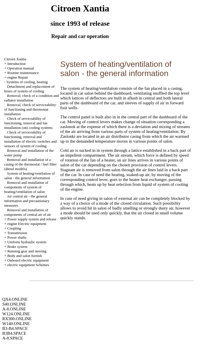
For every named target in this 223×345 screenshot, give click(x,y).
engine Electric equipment (26, 224)
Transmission (17, 233)
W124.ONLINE (16, 314)
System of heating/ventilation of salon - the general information (29, 175)
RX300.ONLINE (17, 318)
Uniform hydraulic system (26, 242)
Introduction (16, 63)
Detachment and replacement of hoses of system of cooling (29, 88)
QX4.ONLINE (15, 299)
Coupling (14, 228)
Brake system (17, 246)
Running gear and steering (26, 251)
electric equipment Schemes (28, 265)
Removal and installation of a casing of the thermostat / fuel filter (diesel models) (30, 164)
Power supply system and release (31, 219)
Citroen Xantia (15, 59)
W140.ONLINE (16, 323)
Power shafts (16, 237)
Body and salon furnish (24, 256)
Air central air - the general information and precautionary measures (26, 201)
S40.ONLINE (14, 304)
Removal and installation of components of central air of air (27, 212)
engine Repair (17, 77)
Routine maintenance (23, 73)
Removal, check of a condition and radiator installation (31, 97)
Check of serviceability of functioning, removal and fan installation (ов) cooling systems (28, 123)
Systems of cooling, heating (26, 82)
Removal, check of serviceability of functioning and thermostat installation (30, 109)
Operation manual (20, 68)
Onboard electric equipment (28, 260)
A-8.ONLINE (14, 309)
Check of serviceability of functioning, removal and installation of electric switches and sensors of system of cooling (30, 139)
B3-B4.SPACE (15, 328)
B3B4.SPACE (14, 333)
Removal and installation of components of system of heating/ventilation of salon (26, 187)
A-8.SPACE (12, 338)
